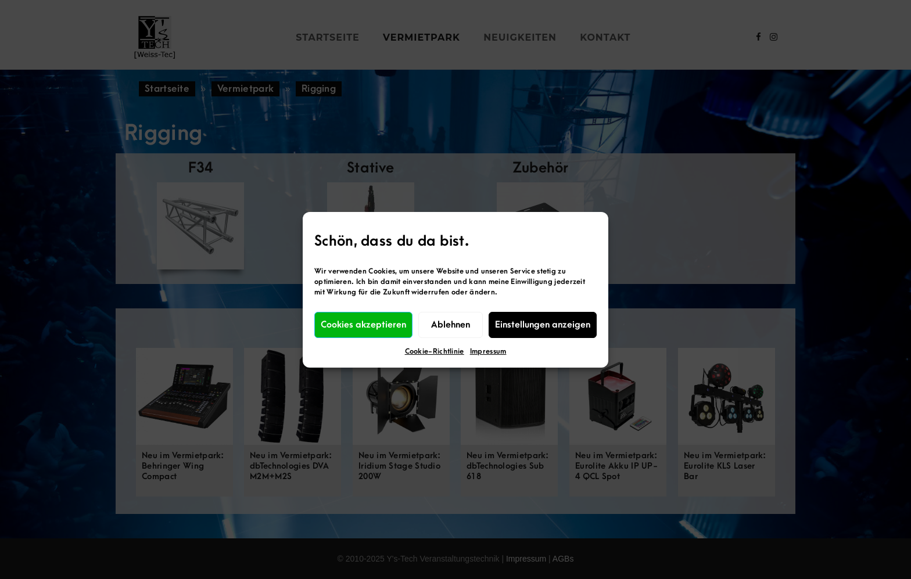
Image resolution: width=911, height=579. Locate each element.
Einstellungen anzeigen (542, 324)
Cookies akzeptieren (363, 324)
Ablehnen (450, 324)
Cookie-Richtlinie (434, 351)
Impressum (488, 351)
